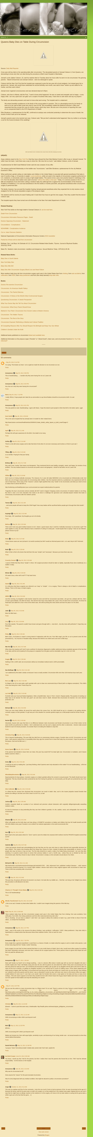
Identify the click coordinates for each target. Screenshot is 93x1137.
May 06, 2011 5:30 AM (18, 573)
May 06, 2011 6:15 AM (17, 877)
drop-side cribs (54, 275)
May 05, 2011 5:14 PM (12, 362)
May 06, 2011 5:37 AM (19, 646)
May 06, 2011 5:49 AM (22, 749)
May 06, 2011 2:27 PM (22, 928)
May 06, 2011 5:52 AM (28, 774)
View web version (44, 1132)
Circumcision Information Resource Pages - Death (17, 217)
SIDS (13, 275)
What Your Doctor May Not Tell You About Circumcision (18, 303)
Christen (8, 1004)
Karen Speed (9, 749)
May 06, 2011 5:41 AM (23, 670)
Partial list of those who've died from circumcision (16, 240)
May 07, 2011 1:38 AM (22, 960)
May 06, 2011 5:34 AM (17, 621)
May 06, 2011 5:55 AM (19, 801)
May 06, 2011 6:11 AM (21, 863)
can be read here (47, 210)
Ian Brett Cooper (10, 1056)
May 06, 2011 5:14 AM (18, 441)
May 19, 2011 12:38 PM (24, 1045)
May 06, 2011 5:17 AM (19, 463)
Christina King (9, 735)
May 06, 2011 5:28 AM (17, 549)
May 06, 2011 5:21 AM (19, 502)
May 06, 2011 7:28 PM (22, 940)
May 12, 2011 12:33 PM (18, 1025)
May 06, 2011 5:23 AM (20, 513)
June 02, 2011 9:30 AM (23, 1056)
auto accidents (76, 273)
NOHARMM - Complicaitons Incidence (13, 228)
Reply (7, 367)
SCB (6, 877)
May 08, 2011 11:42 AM (20, 1004)
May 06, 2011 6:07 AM (19, 845)
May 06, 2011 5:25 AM (19, 524)
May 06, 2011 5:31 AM (18, 583)
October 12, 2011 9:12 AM (19, 1087)
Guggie (7, 659)
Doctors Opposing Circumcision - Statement (15, 221)
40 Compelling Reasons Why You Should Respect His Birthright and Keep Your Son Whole (30, 326)
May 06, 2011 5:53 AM (23, 789)
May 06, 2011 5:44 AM (19, 708)
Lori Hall (8, 693)
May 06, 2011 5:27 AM (17, 538)
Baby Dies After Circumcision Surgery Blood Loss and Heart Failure (22, 269)
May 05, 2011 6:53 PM (22, 384)
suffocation (4, 275)
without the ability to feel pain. (47, 180)
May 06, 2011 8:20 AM (36, 890)
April (6, 430)
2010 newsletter (50, 236)
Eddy (6, 538)
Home (43, 1128)
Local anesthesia (36, 176)
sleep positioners (24, 275)
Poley (7, 634)
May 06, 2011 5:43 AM (19, 693)
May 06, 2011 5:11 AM (17, 430)
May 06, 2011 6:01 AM (19, 819)
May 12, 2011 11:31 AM (22, 1014)
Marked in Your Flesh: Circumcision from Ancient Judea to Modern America (25, 311)
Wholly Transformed (11, 901)
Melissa (7, 524)
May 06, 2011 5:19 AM (18, 475)
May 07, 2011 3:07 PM (12, 986)
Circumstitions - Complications (10, 225)
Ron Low (8, 681)
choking (65, 273)
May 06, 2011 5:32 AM (18, 596)
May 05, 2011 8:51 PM (22, 405)
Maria (7, 394)
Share (4, 352)
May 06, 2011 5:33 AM (17, 610)
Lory (6, 621)
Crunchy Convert (10, 560)
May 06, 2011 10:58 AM (16, 911)
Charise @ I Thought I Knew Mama (16, 890)
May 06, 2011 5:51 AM (18, 762)
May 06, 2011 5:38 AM (19, 659)
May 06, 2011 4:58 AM (21, 416)
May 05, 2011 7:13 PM (15, 394)
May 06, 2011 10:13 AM (25, 901)
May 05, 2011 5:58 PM (22, 373)
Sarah (7, 583)
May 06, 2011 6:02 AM (17, 832)
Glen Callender (10, 789)
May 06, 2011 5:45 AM (18, 720)
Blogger (47, 1135)
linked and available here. (37, 335)
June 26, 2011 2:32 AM (22, 1069)
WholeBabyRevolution (12, 774)
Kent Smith (8, 416)
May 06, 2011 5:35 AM (18, 634)
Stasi (6, 911)
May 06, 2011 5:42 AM (20, 681)
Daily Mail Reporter (12, 68)
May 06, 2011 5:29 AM (25, 560)
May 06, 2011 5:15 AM (18, 452)
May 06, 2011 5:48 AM (23, 735)
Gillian (7, 475)
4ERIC (7, 596)
